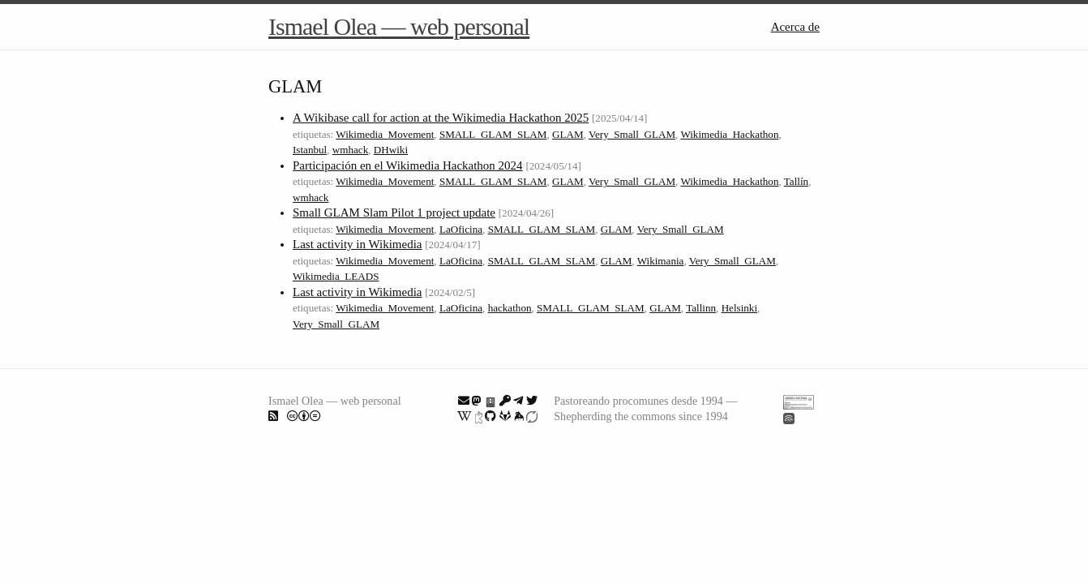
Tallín (796, 181)
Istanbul (310, 150)
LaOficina (460, 229)
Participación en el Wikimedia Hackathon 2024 (408, 165)
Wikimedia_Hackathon (729, 134)
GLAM (568, 134)
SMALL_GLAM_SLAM (493, 134)
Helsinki (739, 308)
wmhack (350, 150)
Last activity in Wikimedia (357, 244)
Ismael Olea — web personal (398, 26)
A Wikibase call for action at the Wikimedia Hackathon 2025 (441, 117)
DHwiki (391, 150)
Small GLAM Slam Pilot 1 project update (394, 212)
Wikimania (660, 261)
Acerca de (795, 26)
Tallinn (701, 308)
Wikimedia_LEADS (336, 276)
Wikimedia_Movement (385, 134)
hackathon (510, 308)
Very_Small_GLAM (632, 134)
